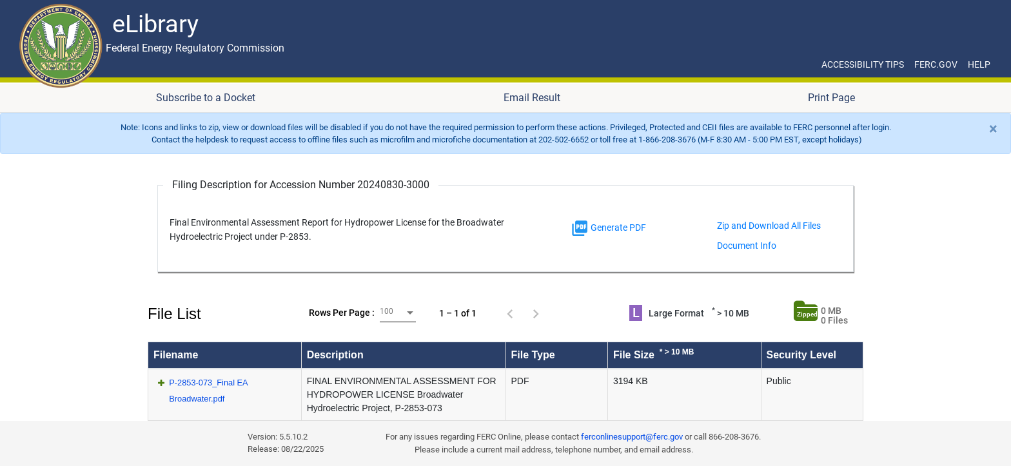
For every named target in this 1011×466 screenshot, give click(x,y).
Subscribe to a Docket (205, 98)
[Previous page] (510, 313)
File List (174, 313)
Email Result (532, 98)
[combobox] (398, 312)
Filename (175, 354)
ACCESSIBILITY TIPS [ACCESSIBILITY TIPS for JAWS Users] (862, 64)
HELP (979, 64)
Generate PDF (608, 228)
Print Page (831, 98)
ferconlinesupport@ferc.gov (632, 437)
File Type (533, 354)
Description (335, 354)
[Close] (993, 128)
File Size (653, 353)
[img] (580, 228)
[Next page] (536, 313)
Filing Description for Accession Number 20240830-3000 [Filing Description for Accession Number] (301, 185)
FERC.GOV (935, 64)
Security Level (802, 354)
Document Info (746, 245)
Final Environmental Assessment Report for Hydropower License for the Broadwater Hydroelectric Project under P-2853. (337, 229)
